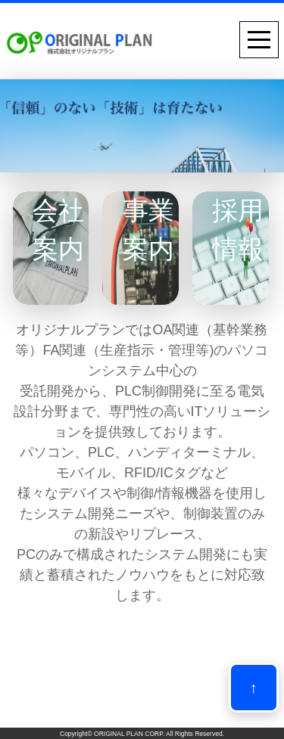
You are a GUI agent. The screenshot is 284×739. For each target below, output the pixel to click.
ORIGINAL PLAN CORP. (129, 733)
